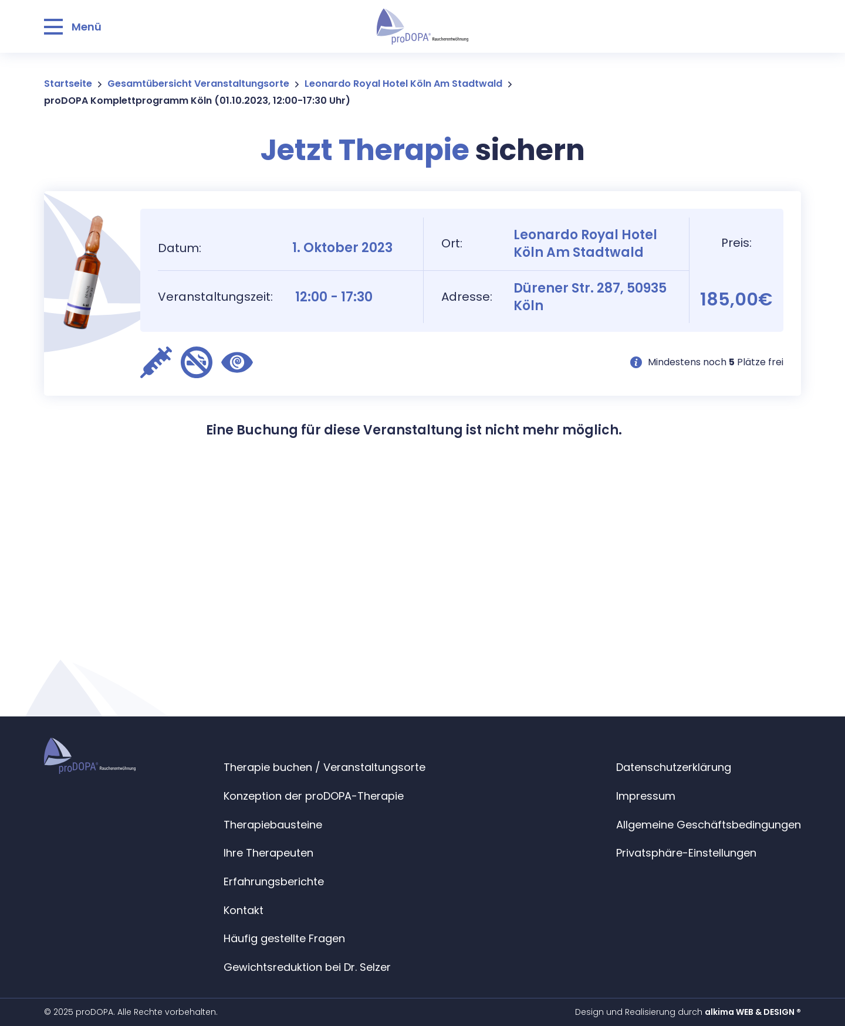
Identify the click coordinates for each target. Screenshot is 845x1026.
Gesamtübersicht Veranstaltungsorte (198, 83)
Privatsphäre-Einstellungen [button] (686, 852)
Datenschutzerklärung (673, 767)
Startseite (68, 83)
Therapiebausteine (273, 824)
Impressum (645, 796)
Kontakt (243, 910)
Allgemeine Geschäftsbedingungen (708, 824)
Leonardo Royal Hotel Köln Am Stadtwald (403, 83)
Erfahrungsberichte (274, 881)
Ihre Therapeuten (268, 852)
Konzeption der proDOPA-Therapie (314, 796)
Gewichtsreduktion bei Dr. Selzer (307, 967)
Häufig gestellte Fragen (284, 938)
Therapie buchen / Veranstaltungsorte (324, 767)
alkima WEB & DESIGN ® (753, 1012)
